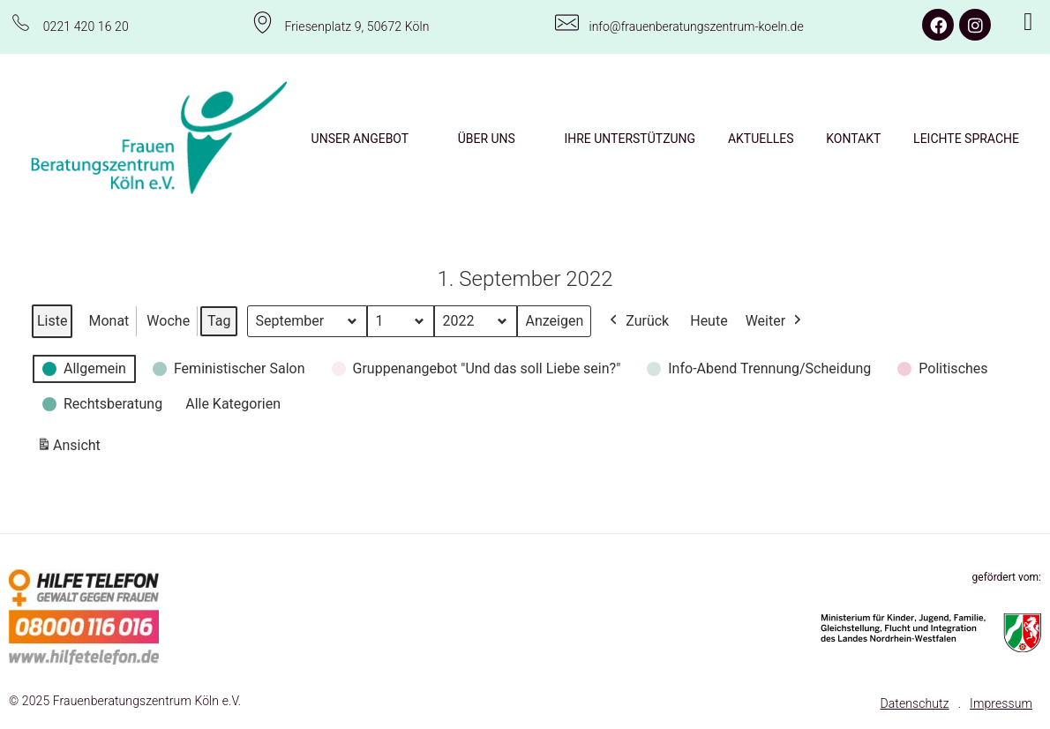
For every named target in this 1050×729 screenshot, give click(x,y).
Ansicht (71, 448)
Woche (168, 320)
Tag (218, 320)
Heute (708, 320)
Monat (108, 320)
